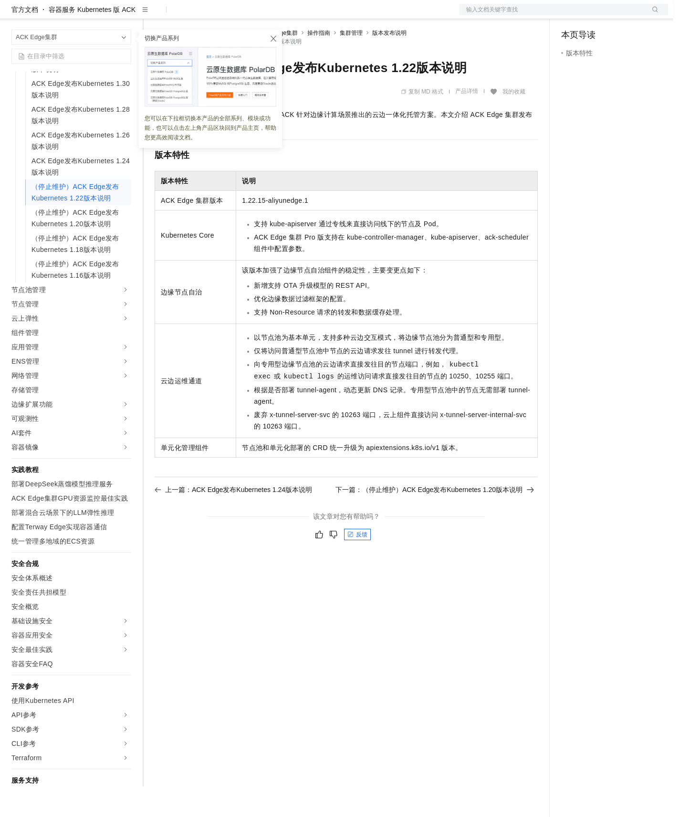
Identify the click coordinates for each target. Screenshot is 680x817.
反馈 (357, 565)
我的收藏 (513, 122)
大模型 (98, 15)
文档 (551, 15)
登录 (652, 15)
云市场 (232, 15)
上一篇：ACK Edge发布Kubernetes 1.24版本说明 (233, 520)
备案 (571, 15)
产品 (124, 15)
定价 (206, 15)
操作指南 (318, 63)
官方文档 (24, 40)
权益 (183, 15)
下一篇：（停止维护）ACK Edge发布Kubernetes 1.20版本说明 (434, 520)
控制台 (594, 15)
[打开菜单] (15, 15)
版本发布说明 (389, 63)
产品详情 (466, 121)
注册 (617, 15)
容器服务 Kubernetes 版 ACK (92, 40)
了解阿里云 (314, 15)
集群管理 (351, 63)
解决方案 (153, 15)
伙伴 (258, 15)
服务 (281, 15)
